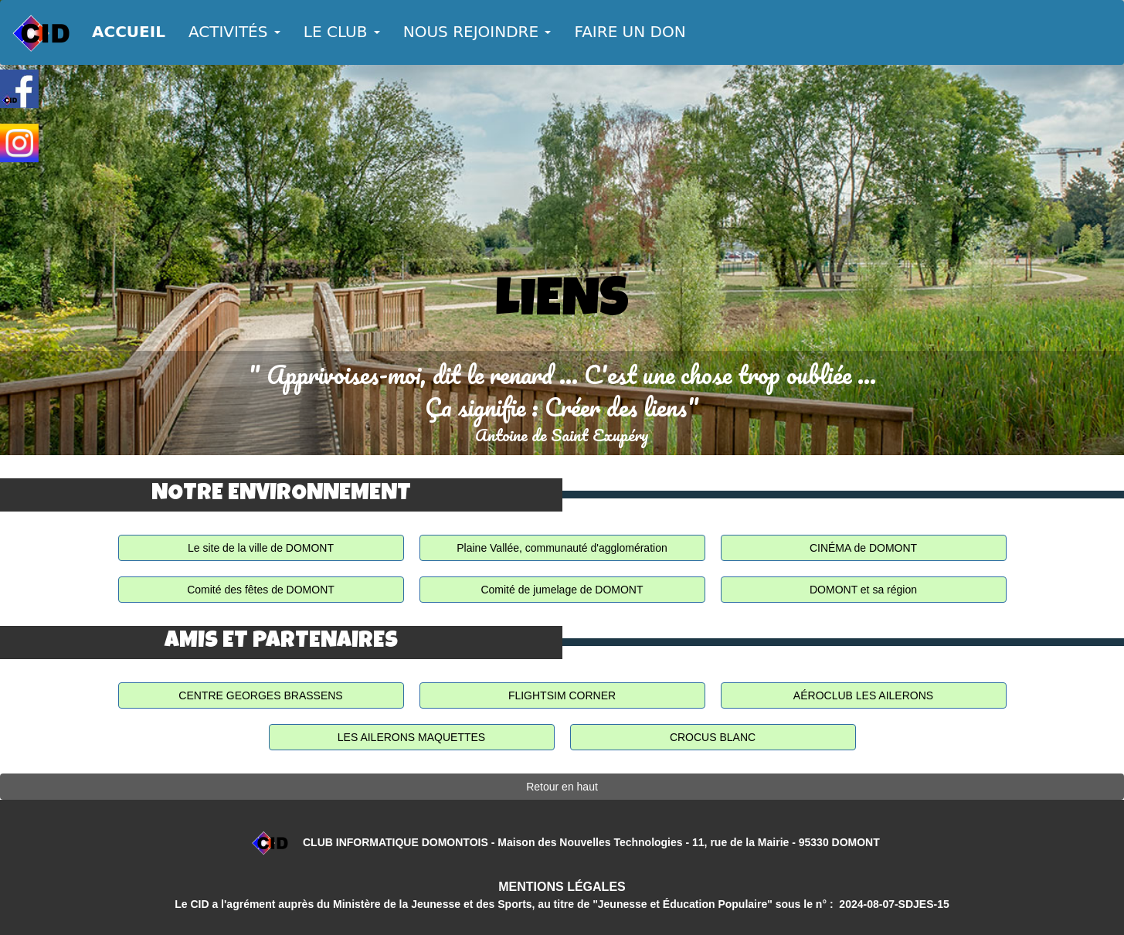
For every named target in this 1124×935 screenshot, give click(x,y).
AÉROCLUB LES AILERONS (863, 695)
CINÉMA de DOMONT (863, 548)
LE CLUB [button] (342, 31)
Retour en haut (562, 786)
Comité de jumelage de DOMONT (562, 589)
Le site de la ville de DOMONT (261, 548)
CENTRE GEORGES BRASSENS (260, 695)
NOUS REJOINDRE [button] (477, 31)
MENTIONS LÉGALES (561, 886)
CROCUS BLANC (713, 737)
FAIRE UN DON (629, 31)
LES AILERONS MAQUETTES (411, 737)
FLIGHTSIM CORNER (562, 695)
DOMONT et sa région (863, 589)
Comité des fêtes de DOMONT (260, 589)
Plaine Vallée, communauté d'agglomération (562, 548)
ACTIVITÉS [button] (234, 31)
